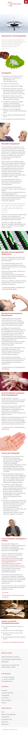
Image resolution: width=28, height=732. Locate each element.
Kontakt (5, 592)
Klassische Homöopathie (9, 557)
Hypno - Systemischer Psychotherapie (11, 564)
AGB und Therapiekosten (8, 714)
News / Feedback (6, 700)
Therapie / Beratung (7, 693)
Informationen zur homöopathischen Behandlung (13, 368)
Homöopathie (5, 695)
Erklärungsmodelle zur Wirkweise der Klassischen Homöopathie (13, 288)
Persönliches (5, 698)
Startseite (4, 690)
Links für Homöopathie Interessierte (13, 642)
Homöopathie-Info (6, 719)
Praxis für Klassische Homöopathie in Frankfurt (13, 586)
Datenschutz (5, 724)
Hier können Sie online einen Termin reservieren (13, 596)
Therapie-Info (5, 717)
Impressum (4, 722)
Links (2, 712)
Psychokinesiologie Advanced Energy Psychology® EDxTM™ (12, 561)
